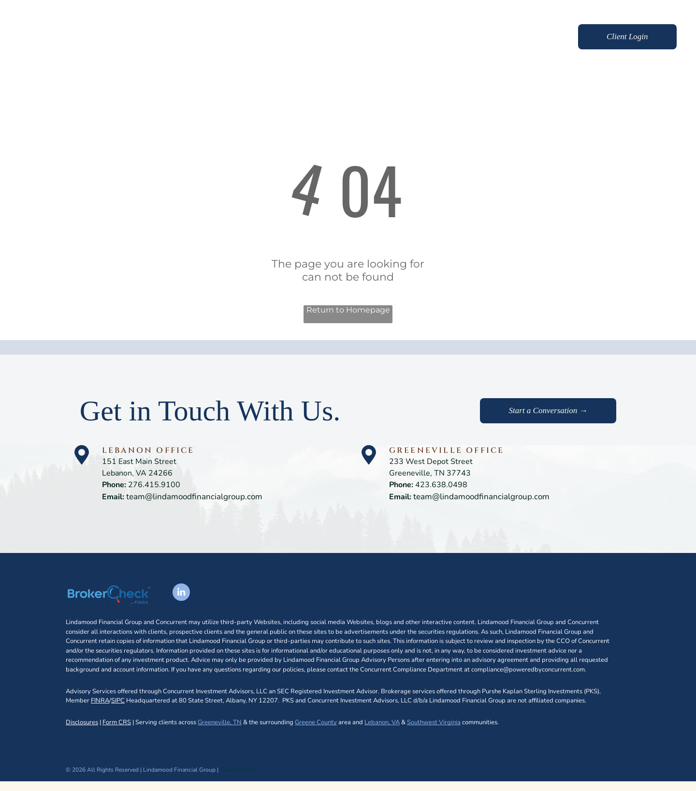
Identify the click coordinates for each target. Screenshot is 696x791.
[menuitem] (334, 37)
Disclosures (82, 722)
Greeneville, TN (220, 722)
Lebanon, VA (382, 722)
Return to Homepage (348, 309)
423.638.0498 (441, 484)
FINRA (100, 700)
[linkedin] (181, 593)
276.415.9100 (154, 484)
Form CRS (116, 722)
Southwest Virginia (434, 722)
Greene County (316, 722)
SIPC (118, 700)
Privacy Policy (238, 770)
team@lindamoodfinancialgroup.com (194, 496)
